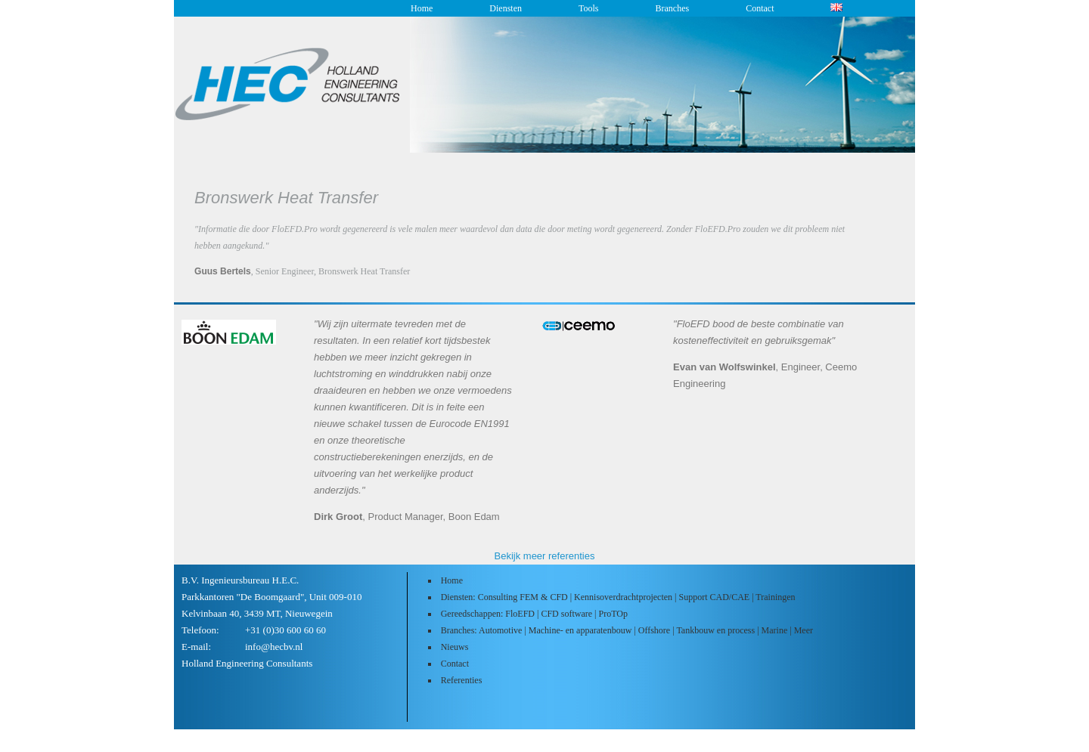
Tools (589, 8)
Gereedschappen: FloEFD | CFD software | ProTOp (534, 613)
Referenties (461, 680)
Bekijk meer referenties (545, 556)
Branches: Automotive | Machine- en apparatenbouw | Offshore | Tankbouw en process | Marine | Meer (627, 630)
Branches (672, 8)
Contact (760, 8)
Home (422, 8)
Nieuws (455, 647)
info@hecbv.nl (273, 646)
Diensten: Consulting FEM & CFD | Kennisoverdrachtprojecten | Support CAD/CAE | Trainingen (618, 597)
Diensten (505, 8)
